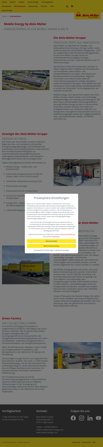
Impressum (76, 442)
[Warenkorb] (72, 6)
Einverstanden (51, 241)
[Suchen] (67, 6)
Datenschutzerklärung (67, 234)
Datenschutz (86, 442)
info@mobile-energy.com (53, 429)
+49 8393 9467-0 (51, 427)
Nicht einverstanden (51, 246)
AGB (93, 442)
